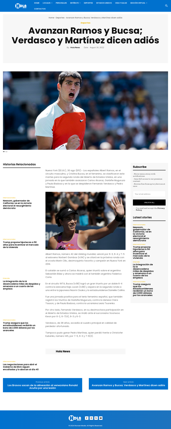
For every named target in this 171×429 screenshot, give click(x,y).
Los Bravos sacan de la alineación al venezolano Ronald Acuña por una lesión (43, 386)
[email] (149, 194)
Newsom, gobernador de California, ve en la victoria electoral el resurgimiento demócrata (17, 204)
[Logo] (21, 5)
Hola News (75, 47)
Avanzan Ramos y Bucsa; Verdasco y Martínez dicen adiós (128, 385)
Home (51, 17)
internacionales (9, 198)
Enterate (6, 278)
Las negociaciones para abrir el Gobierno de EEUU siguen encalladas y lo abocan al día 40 (21, 367)
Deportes (60, 17)
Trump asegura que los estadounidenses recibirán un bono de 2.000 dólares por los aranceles (19, 326)
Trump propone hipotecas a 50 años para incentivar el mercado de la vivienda (21, 245)
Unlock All (149, 202)
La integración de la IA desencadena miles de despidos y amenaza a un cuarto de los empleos (21, 285)
